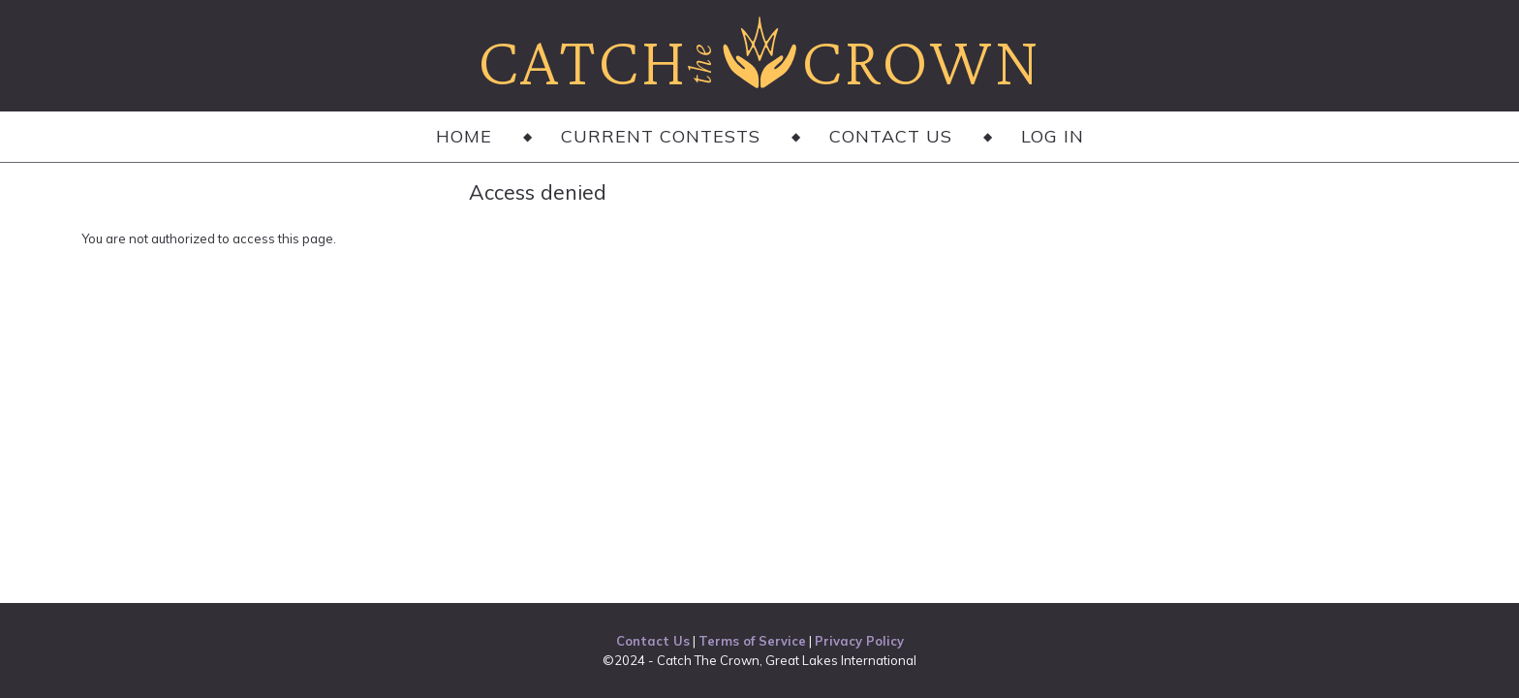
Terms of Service (752, 641)
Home (464, 136)
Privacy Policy (859, 641)
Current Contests (660, 136)
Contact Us (890, 136)
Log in (1052, 136)
